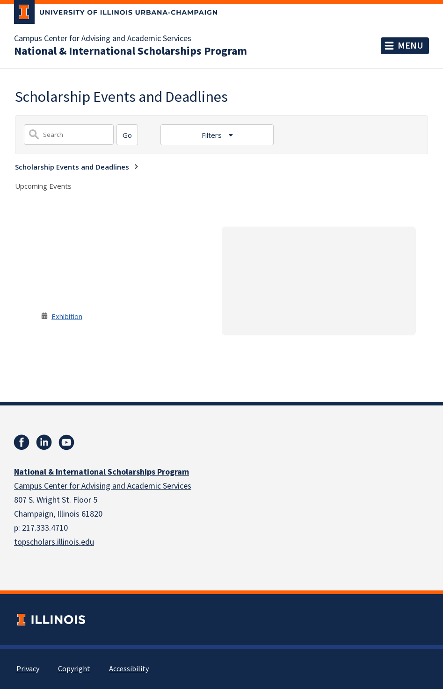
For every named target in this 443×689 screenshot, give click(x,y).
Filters (213, 135)
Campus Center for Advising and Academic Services (102, 38)
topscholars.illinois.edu (54, 542)
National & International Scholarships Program (130, 51)
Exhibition (66, 316)
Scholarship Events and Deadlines (72, 166)
